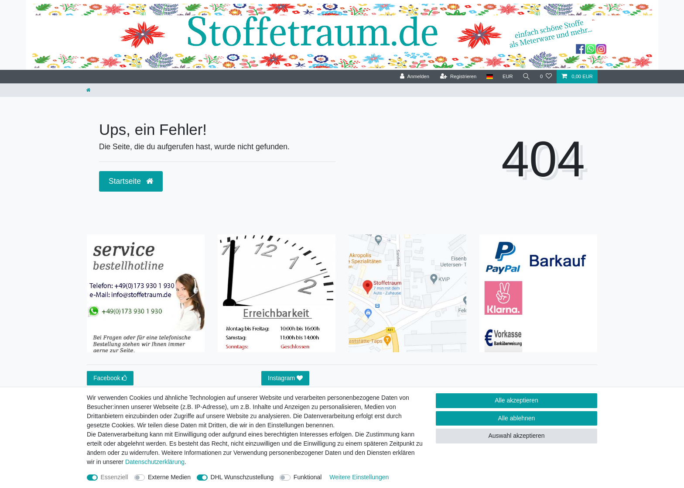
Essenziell (114, 477)
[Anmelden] (414, 76)
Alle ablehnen (516, 418)
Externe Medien (169, 477)
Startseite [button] (131, 181)
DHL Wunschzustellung (242, 477)
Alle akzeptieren (516, 400)
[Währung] (508, 76)
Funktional (308, 477)
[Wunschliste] (546, 76)
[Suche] (526, 76)
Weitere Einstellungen (359, 477)
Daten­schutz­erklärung (155, 461)
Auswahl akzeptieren (516, 435)
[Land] (489, 76)
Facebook (110, 378)
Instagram (285, 378)
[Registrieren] (458, 76)
